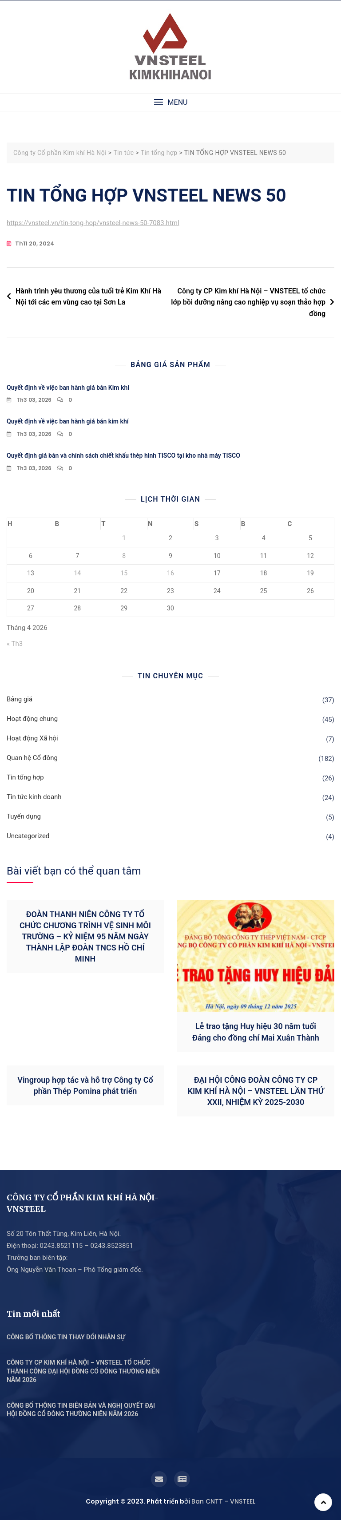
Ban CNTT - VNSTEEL (223, 1501)
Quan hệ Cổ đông (32, 758)
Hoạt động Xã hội (32, 738)
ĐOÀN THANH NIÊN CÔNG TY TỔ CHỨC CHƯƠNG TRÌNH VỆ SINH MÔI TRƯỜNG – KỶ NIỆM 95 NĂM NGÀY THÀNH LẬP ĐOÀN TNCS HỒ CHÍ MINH (85, 937)
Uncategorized (28, 836)
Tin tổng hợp (25, 777)
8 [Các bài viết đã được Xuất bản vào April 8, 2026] (124, 555)
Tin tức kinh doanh (34, 797)
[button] (170, 102)
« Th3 (15, 644)
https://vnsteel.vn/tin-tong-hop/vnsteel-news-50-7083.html (93, 223)
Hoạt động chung (32, 719)
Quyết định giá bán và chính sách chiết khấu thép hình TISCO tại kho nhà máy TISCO (123, 455)
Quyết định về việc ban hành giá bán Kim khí (68, 387)
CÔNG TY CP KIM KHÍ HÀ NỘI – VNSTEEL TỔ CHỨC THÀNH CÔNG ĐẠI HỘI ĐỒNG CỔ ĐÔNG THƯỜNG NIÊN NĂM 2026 (83, 1371)
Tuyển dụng (24, 816)
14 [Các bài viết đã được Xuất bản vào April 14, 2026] (77, 573)
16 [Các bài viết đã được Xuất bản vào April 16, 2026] (170, 573)
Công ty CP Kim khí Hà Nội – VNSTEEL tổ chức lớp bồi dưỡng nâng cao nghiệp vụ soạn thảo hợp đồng (248, 302)
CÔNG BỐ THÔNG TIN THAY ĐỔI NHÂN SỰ (66, 1337)
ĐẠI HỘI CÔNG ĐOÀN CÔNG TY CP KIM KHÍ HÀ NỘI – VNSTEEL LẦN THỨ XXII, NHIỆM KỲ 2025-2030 (256, 1091)
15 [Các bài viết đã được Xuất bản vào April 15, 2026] (123, 573)
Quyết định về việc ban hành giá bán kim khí (67, 421)
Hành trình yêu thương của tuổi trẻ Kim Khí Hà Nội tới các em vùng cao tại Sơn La (88, 297)
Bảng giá (19, 699)
